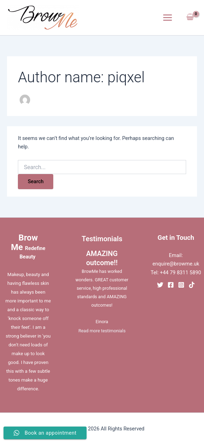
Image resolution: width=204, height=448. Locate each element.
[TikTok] (192, 285)
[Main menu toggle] (167, 17)
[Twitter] (160, 285)
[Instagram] (181, 285)
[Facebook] (171, 285)
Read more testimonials (102, 330)
